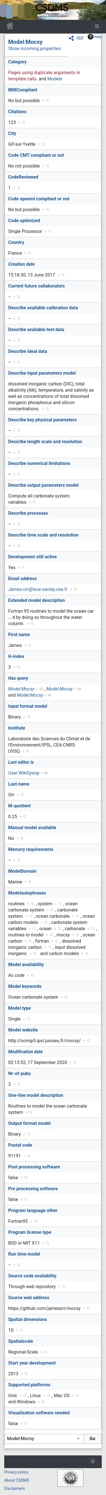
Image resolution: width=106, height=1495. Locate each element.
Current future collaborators (36, 286)
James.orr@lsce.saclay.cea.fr (38, 589)
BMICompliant (22, 90)
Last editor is (21, 762)
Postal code (20, 1145)
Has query (18, 678)
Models (54, 78)
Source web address (28, 1297)
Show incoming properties (34, 48)
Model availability (26, 964)
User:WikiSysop (23, 773)
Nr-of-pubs (19, 1073)
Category (17, 62)
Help (94, 37)
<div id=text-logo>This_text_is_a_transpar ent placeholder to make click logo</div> (9, 10)
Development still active (32, 556)
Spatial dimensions (27, 1319)
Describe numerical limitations (39, 463)
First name (19, 634)
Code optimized (24, 220)
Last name (18, 784)
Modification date (25, 1051)
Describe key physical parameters (42, 419)
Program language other (32, 1210)
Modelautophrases (27, 893)
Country (16, 242)
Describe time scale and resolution (43, 535)
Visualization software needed (39, 1412)
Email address (22, 578)
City (12, 133)
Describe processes (28, 513)
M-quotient (19, 805)
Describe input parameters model (42, 373)
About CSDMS (16, 1480)
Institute (16, 728)
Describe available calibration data (43, 307)
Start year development (32, 1363)
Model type (19, 1008)
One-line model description (35, 1095)
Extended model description (36, 600)
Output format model (29, 1123)
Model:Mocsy (25, 41)
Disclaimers (14, 1488)
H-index (16, 656)
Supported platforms (29, 1384)
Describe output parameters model (43, 485)
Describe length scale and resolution (45, 441)
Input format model (27, 706)
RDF (80, 38)
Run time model (24, 1254)
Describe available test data (36, 329)
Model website (23, 1030)
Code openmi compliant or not (39, 198)
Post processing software (34, 1167)
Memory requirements (30, 849)
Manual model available (32, 827)
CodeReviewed (23, 177)
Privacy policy (16, 1472)
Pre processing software (33, 1188)
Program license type (29, 1232)
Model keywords (25, 986)
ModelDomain (22, 871)
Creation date (21, 264)
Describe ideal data (27, 351)
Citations (17, 111)
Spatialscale (20, 1341)
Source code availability (32, 1276)
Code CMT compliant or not (36, 155)
